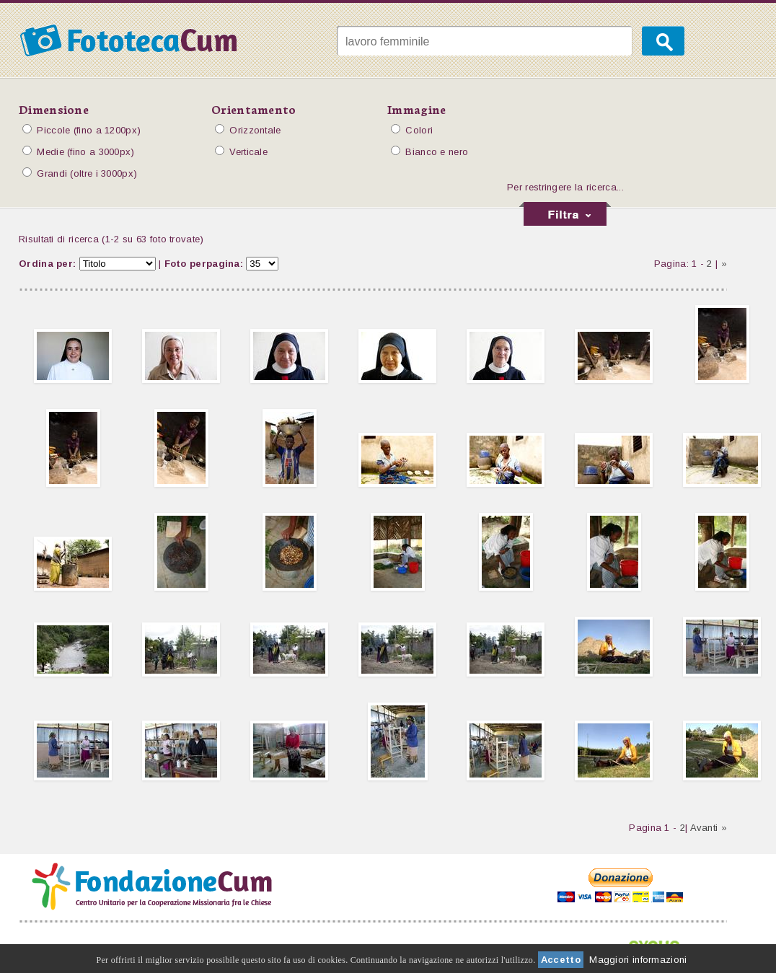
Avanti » (708, 827)
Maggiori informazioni (638, 959)
